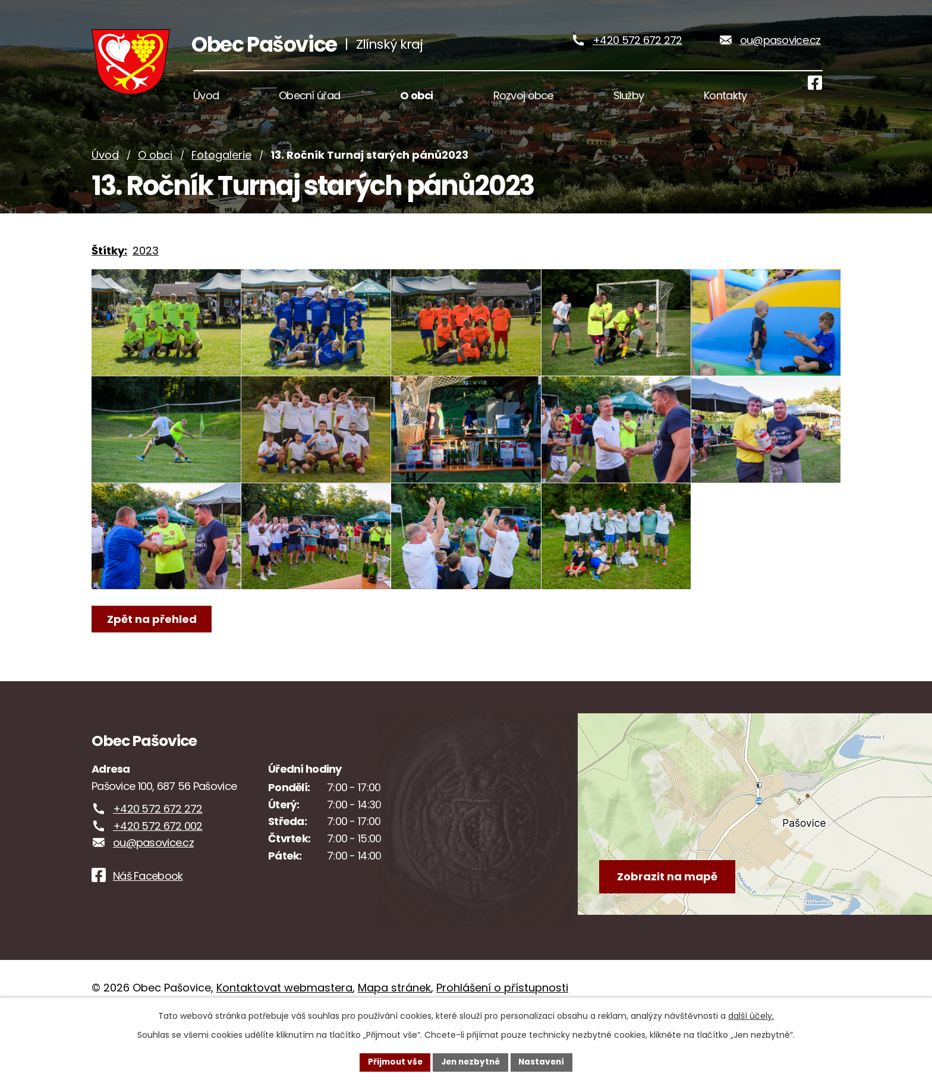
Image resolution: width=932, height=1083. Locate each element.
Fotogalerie (221, 167)
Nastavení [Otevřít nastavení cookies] (544, 1062)
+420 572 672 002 (157, 877)
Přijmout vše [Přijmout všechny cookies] (392, 1062)
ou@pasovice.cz (780, 46)
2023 (146, 263)
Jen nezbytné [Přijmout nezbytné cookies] (470, 1062)
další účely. (751, 1015)
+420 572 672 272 (637, 46)
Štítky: (109, 263)
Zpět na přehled (152, 670)
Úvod (105, 167)
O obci (155, 167)
